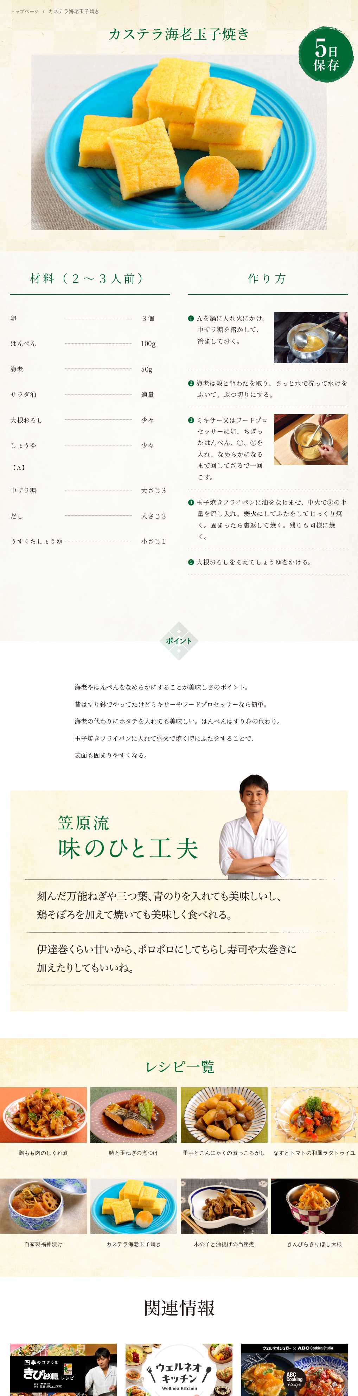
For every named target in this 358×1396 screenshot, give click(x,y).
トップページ (25, 11)
